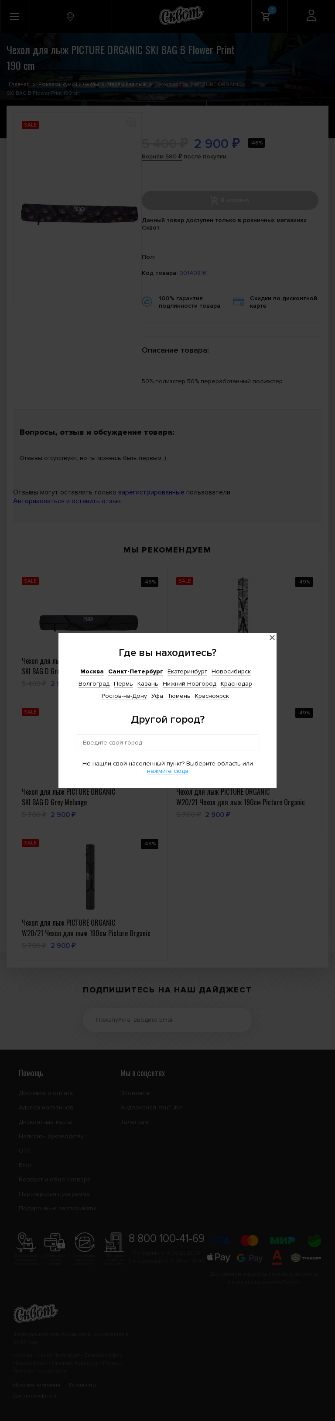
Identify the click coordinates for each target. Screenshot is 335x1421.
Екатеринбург (187, 671)
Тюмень (179, 696)
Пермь (123, 683)
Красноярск (212, 696)
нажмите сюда (167, 771)
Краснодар (236, 683)
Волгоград (94, 683)
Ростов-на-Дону (124, 696)
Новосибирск (231, 671)
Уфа (157, 696)
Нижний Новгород (189, 683)
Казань (147, 683)
